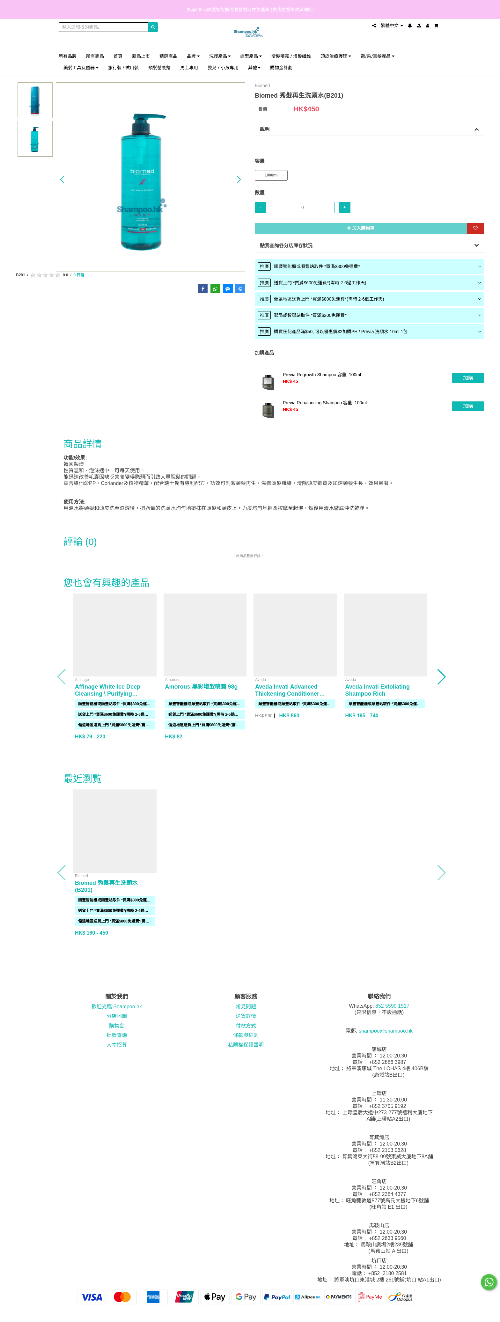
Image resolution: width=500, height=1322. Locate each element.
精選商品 (168, 56)
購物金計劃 (281, 67)
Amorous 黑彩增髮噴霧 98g (201, 686)
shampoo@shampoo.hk (386, 1031)
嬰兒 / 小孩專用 (223, 67)
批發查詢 (117, 1035)
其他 (254, 67)
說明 (264, 129)
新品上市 (141, 56)
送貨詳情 (246, 1016)
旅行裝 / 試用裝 (123, 67)
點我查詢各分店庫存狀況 (286, 245)
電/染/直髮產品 (377, 56)
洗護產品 (220, 56)
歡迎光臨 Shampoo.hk (117, 1006)
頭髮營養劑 (159, 67)
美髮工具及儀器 (81, 67)
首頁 (118, 56)
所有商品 (95, 56)
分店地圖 (117, 1016)
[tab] (369, 266)
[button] (62, 179)
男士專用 (189, 67)
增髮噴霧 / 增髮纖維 (291, 56)
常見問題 (246, 1006)
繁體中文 (392, 25)
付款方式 (246, 1025)
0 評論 (78, 275)
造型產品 (251, 56)
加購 (468, 378)
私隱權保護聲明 (246, 1045)
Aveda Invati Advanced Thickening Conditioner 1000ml (287, 693)
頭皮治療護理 (335, 56)
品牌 (193, 56)
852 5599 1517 (392, 1006)
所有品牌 (68, 56)
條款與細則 (246, 1035)
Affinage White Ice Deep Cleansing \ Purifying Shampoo (107, 693)
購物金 (116, 1025)
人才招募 (117, 1045)
